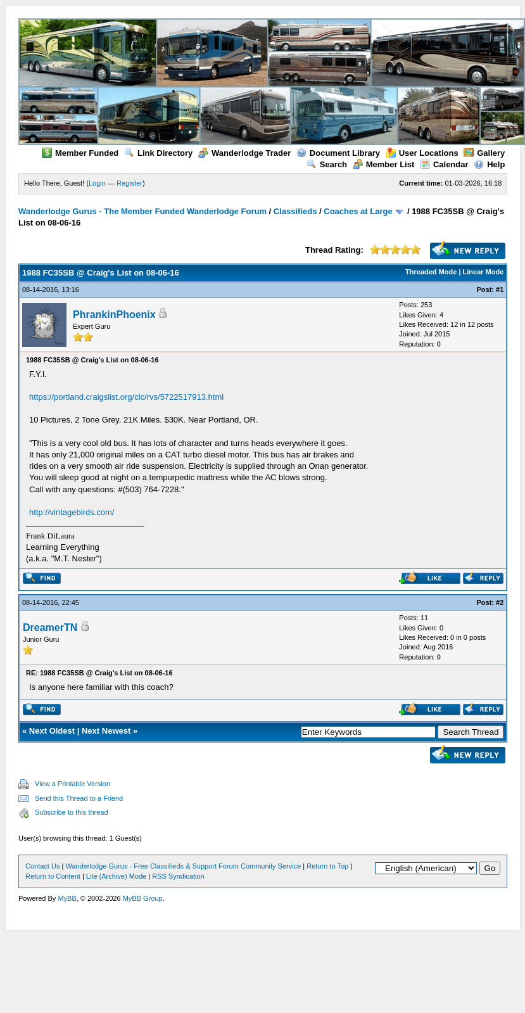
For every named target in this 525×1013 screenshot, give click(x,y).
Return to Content (52, 876)
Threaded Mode (431, 272)
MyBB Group (143, 898)
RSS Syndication (178, 876)
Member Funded (80, 153)
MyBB (67, 898)
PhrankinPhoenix (114, 314)
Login (97, 183)
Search (327, 164)
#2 (499, 602)
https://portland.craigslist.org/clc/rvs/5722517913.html (126, 397)
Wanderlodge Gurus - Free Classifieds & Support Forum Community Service (183, 866)
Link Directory (158, 153)
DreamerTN (50, 627)
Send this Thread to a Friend (79, 798)
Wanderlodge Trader (244, 153)
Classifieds (295, 211)
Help (489, 164)
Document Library (338, 153)
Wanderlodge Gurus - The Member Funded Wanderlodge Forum (142, 211)
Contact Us (42, 866)
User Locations (422, 153)
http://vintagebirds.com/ (71, 512)
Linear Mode (483, 272)
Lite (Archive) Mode (116, 876)
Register (129, 183)
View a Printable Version (72, 783)
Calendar (444, 164)
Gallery (484, 153)
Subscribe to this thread (71, 812)
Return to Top (327, 866)
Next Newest (106, 731)
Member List (384, 164)
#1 (499, 289)
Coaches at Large (358, 211)
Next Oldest (52, 731)
